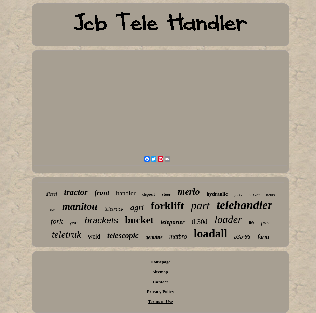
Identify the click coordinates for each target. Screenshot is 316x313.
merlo (189, 192)
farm (263, 236)
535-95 (242, 236)
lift (251, 223)
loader (228, 220)
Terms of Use (160, 301)
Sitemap (160, 271)
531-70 (254, 195)
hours (270, 195)
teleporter (173, 222)
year (74, 223)
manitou (79, 206)
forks (238, 195)
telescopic (123, 235)
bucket (139, 220)
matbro (178, 236)
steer (166, 194)
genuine (154, 237)
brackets (101, 220)
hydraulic (217, 194)
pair (265, 223)
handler (126, 193)
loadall (210, 233)
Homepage (160, 261)
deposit (148, 194)
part (200, 206)
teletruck (113, 209)
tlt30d (200, 222)
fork (57, 221)
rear (52, 209)
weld (94, 236)
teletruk (66, 234)
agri (137, 207)
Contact (160, 281)
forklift (167, 206)
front (102, 193)
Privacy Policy (160, 291)
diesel (51, 194)
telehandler (244, 205)
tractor (75, 192)
